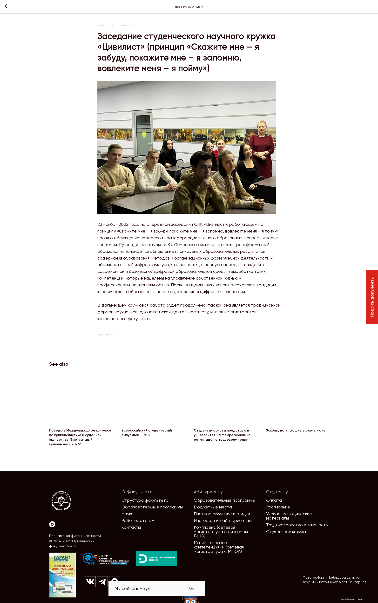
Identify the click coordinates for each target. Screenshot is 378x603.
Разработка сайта (351, 599)
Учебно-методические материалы (289, 516)
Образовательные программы (152, 506)
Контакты (131, 527)
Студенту (277, 491)
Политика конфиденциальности (75, 536)
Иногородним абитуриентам (223, 520)
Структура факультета (145, 500)
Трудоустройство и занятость (297, 524)
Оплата (274, 500)
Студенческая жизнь (286, 531)
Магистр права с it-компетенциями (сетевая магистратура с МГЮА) (219, 547)
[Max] (52, 524)
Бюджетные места (213, 506)
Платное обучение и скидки (222, 513)
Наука (128, 513)
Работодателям (138, 520)
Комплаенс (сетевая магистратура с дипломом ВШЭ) (221, 531)
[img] (105, 559)
